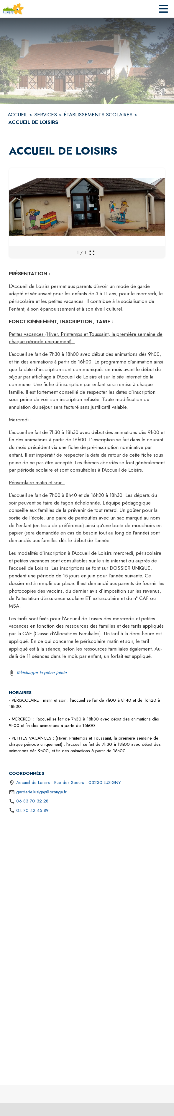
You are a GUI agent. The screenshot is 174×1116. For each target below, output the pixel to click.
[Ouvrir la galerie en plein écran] (91, 252)
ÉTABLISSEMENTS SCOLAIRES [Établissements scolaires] (98, 114)
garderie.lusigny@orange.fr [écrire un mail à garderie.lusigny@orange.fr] (41, 792)
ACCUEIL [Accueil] (17, 114)
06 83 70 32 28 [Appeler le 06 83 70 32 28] (32, 801)
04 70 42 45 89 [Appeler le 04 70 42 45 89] (32, 810)
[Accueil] (13, 9)
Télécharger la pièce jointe (41, 672)
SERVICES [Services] (45, 114)
